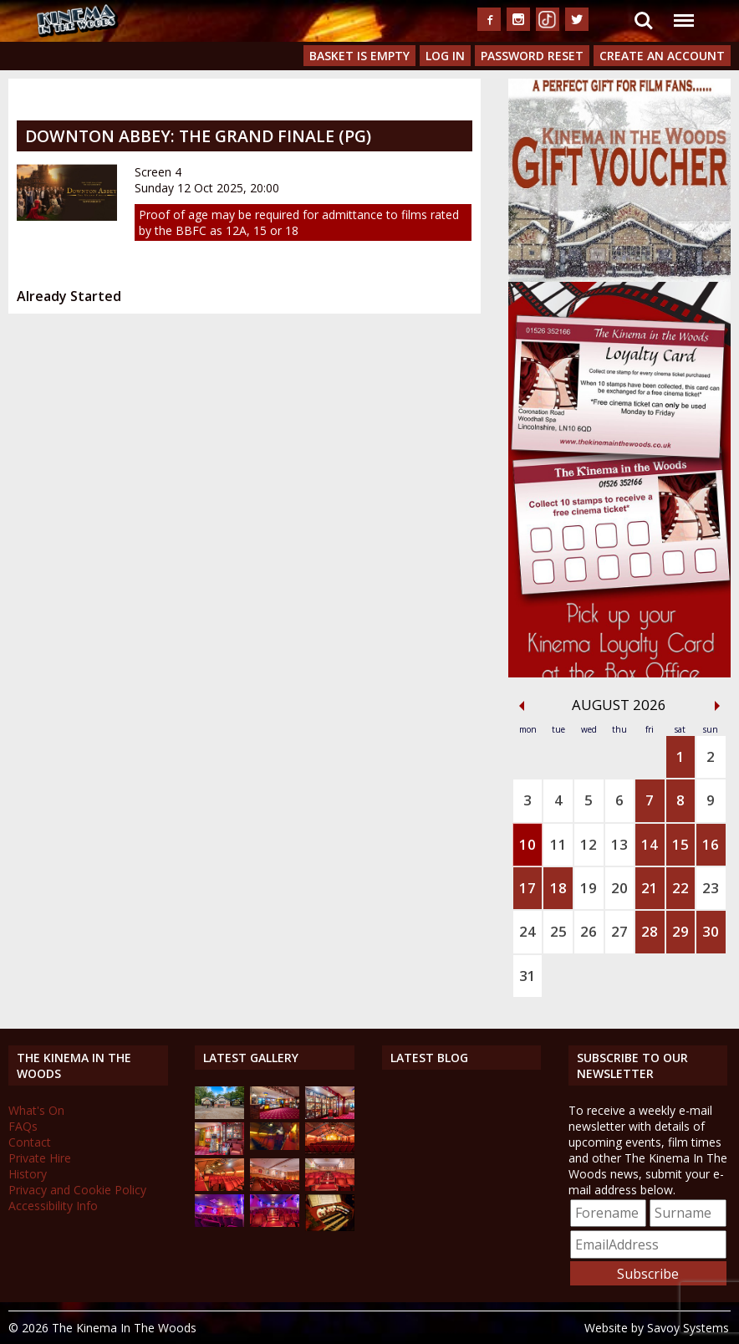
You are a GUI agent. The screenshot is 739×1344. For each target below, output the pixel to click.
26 (588, 931)
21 (649, 887)
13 (619, 844)
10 (527, 844)
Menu (683, 12)
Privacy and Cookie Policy (77, 1190)
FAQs (23, 1126)
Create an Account (662, 56)
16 (710, 844)
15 (680, 844)
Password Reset (532, 56)
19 (588, 887)
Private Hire (39, 1158)
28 (649, 931)
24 (527, 931)
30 (710, 931)
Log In (445, 56)
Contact (29, 1142)
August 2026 (619, 704)
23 (710, 887)
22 (680, 887)
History (27, 1174)
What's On (36, 1110)
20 (619, 887)
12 (588, 844)
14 (649, 844)
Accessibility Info (53, 1206)
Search (643, 21)
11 (558, 844)
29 (680, 931)
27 (619, 931)
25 (558, 931)
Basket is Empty (359, 56)
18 (558, 887)
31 (527, 975)
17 (527, 887)
